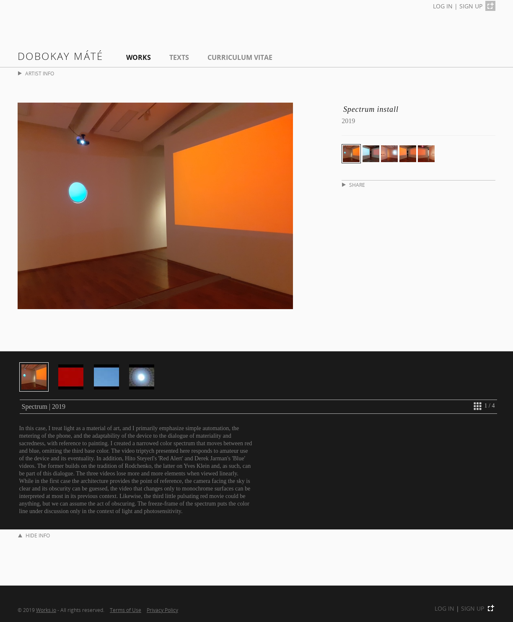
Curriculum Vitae (239, 57)
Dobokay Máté (61, 56)
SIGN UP (470, 6)
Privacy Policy (162, 610)
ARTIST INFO (36, 73)
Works (138, 57)
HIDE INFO (34, 535)
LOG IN (443, 6)
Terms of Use (125, 610)
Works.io (46, 610)
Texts (179, 57)
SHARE (353, 184)
